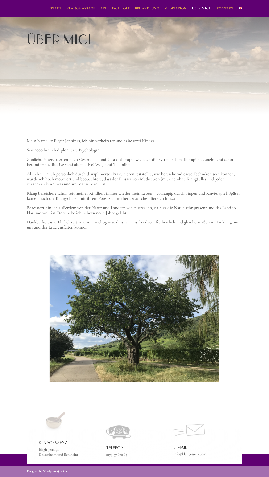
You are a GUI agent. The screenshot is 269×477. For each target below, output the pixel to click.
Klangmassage (81, 9)
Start (55, 9)
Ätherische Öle (115, 9)
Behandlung (147, 9)
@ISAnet (63, 471)
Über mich (201, 9)
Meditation (175, 9)
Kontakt (225, 9)
